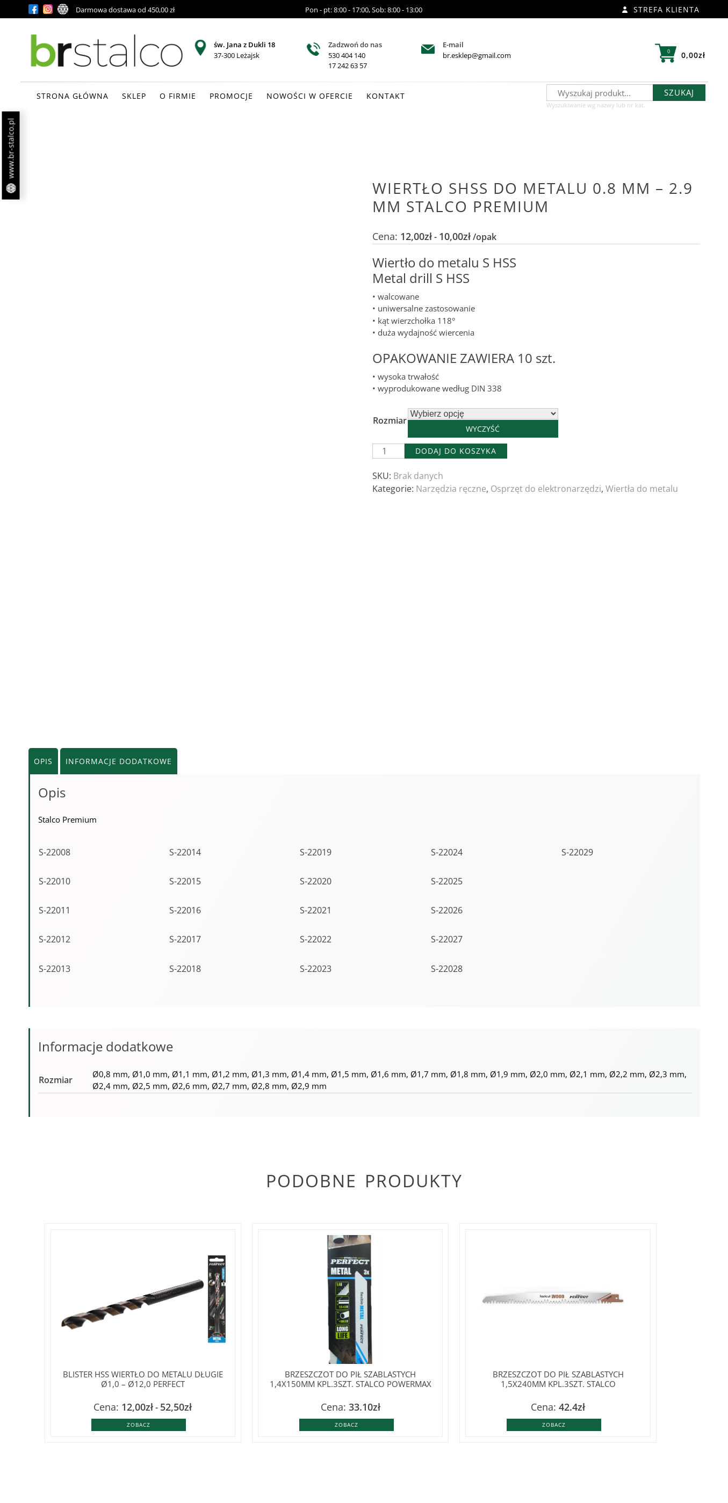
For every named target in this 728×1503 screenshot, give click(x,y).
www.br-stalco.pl (11, 155)
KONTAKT (385, 96)
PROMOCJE (231, 96)
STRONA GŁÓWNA (73, 96)
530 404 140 (346, 55)
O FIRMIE (178, 96)
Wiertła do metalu (642, 489)
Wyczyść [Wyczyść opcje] (483, 429)
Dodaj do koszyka (455, 451)
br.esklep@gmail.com (477, 55)
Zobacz (138, 1424)
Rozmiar (390, 420)
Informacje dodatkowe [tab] (119, 761)
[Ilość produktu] (388, 451)
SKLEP (134, 96)
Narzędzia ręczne (451, 489)
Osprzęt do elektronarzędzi (546, 489)
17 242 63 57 (347, 65)
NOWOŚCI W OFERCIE (309, 96)
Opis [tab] (43, 761)
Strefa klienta (661, 9)
